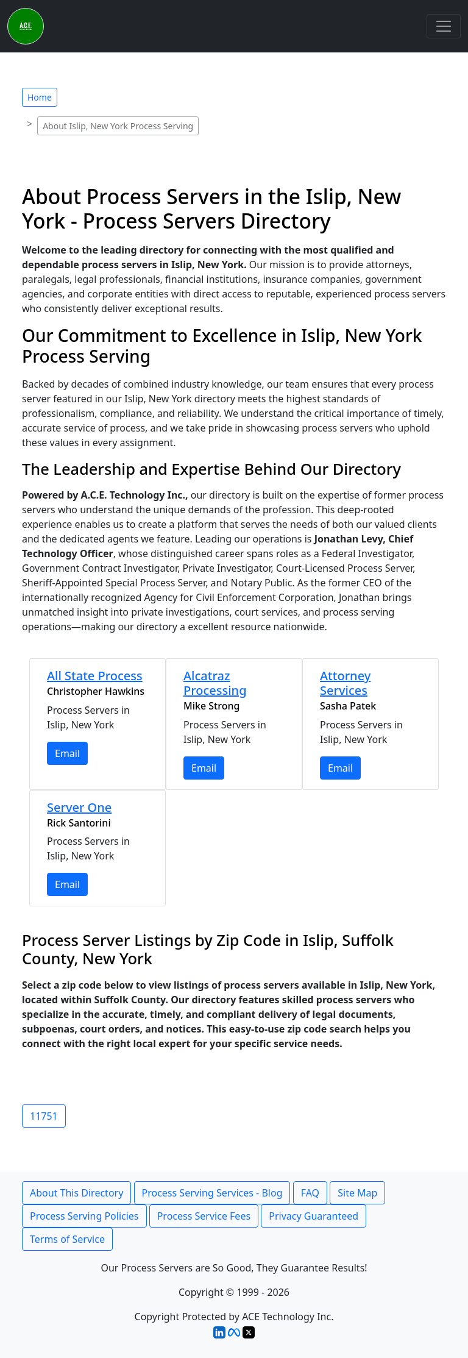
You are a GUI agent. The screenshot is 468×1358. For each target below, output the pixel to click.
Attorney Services (345, 683)
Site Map (357, 1193)
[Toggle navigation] (444, 26)
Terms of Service (67, 1239)
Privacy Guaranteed (313, 1216)
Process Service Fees (203, 1216)
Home (39, 97)
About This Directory (76, 1193)
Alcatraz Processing (215, 683)
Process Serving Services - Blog (212, 1193)
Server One (79, 807)
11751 (44, 1116)
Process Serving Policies (84, 1216)
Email (67, 753)
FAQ (310, 1193)
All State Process (95, 675)
